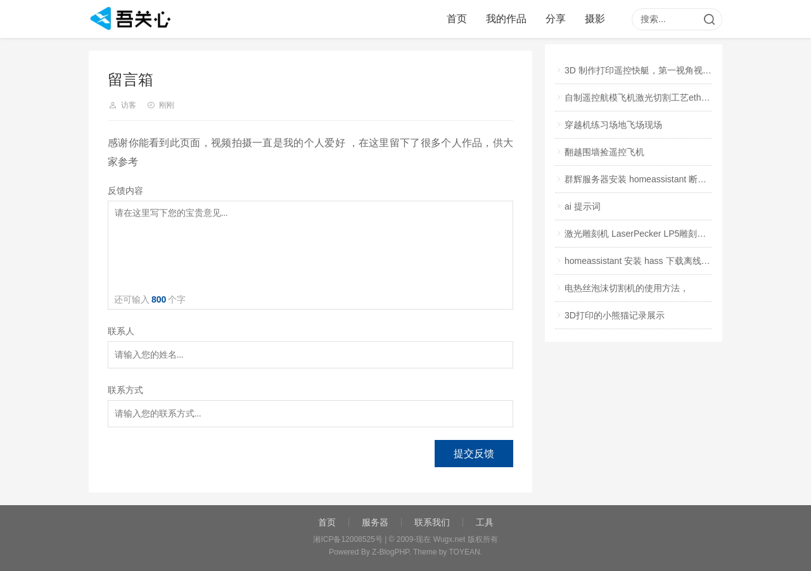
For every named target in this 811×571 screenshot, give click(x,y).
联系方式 (125, 390)
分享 (556, 18)
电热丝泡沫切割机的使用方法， (627, 288)
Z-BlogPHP (390, 552)
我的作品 (506, 18)
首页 (457, 18)
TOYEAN (464, 552)
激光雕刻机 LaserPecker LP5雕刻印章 (640, 234)
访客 (128, 105)
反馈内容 (125, 191)
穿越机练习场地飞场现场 (613, 125)
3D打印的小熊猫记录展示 (615, 315)
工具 (485, 522)
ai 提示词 (583, 206)
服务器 (375, 522)
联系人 (121, 331)
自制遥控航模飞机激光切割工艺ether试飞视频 (654, 97)
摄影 (595, 18)
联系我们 (432, 522)
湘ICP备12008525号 (347, 539)
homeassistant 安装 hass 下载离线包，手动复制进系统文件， (686, 261)
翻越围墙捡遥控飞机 (604, 152)
